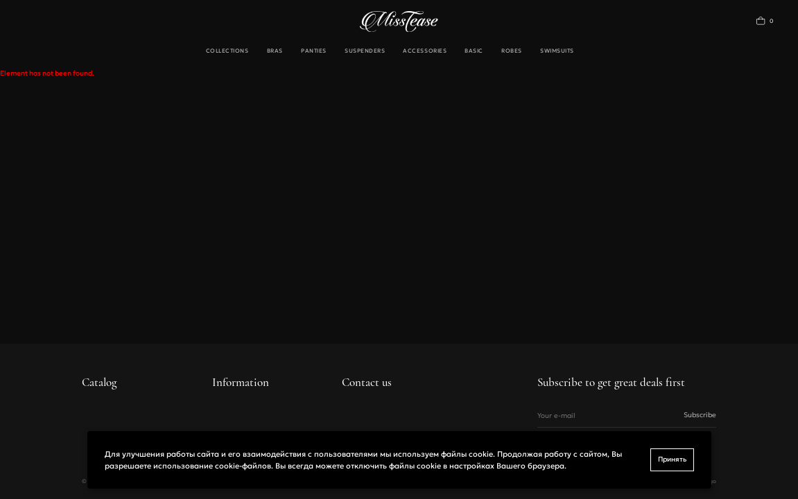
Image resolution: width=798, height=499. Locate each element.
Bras (275, 50)
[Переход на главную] (399, 21)
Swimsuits (557, 50)
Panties (314, 50)
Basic (474, 50)
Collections (227, 50)
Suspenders (365, 50)
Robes (511, 50)
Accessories (424, 50)
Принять (672, 459)
